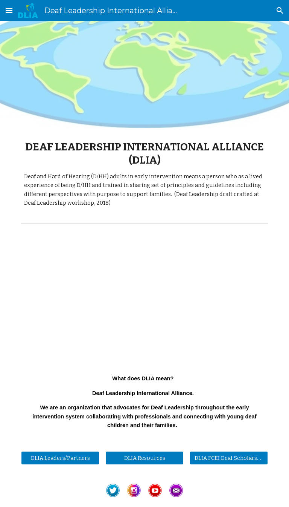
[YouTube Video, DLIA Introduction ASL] (144, 295)
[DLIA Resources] (144, 458)
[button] (9, 10)
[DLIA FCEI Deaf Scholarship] (228, 458)
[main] (144, 174)
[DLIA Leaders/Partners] (60, 458)
